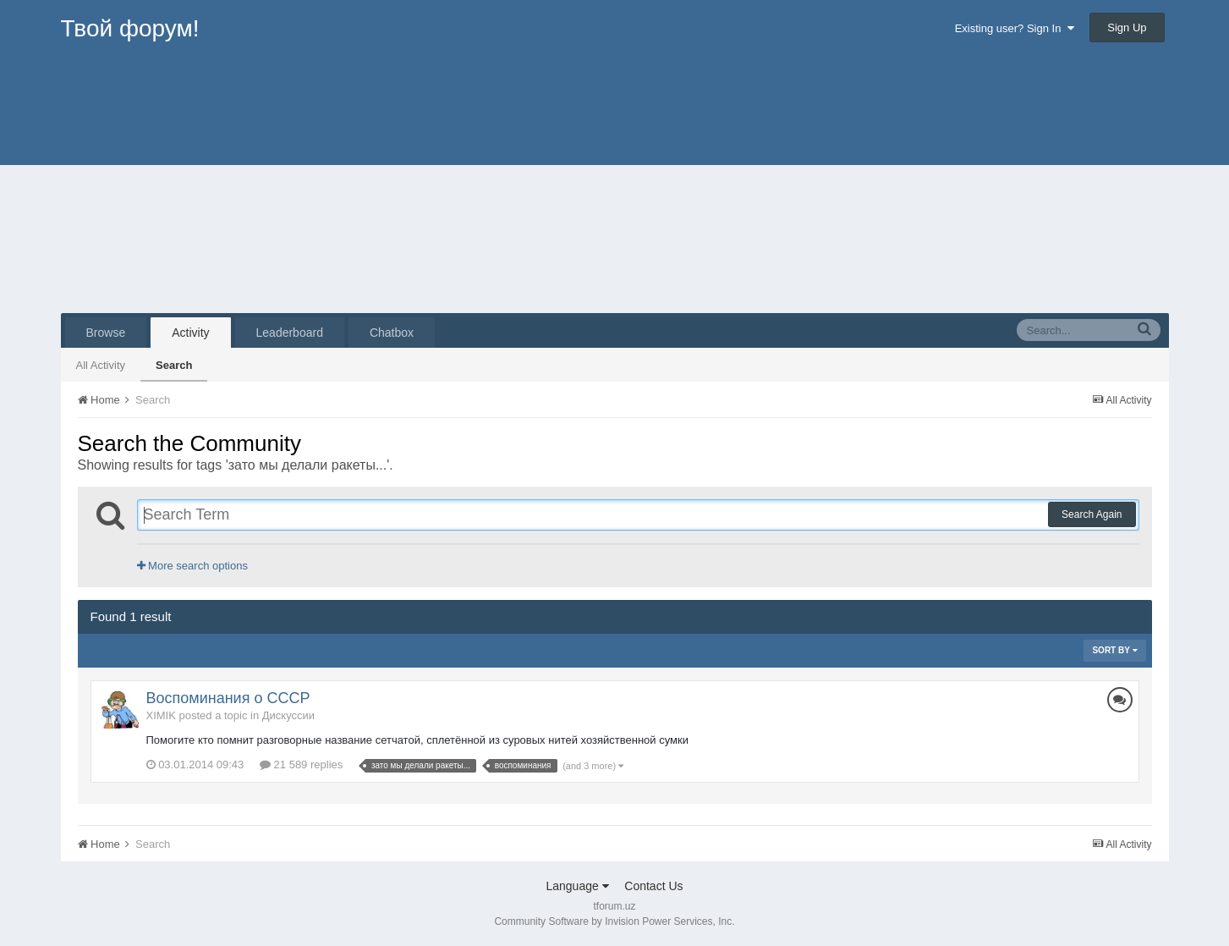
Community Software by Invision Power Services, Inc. (614, 921)
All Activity (101, 365)
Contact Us (653, 886)
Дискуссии (288, 715)
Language (577, 886)
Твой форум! (130, 28)
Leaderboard (289, 332)
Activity (190, 332)
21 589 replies (301, 764)
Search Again (1092, 514)
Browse (106, 332)
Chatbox (392, 332)
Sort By (1114, 650)
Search (174, 365)
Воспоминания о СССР (228, 698)
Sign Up (1126, 27)
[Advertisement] (614, 186)
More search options (192, 565)
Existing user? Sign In (1014, 28)
